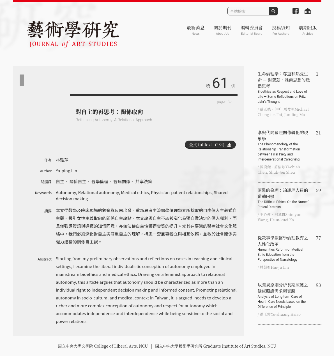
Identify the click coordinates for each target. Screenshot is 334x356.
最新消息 (195, 30)
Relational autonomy (98, 192)
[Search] (248, 11)
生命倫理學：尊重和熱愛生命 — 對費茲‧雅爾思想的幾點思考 (285, 87)
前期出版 (308, 30)
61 (220, 83)
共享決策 (143, 181)
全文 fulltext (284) (210, 144)
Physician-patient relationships (181, 192)
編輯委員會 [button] (251, 30)
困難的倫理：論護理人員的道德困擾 (285, 198)
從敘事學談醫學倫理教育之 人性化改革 (285, 248)
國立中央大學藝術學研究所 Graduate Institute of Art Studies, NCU (215, 346)
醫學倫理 (99, 181)
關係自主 (77, 181)
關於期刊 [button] (222, 30)
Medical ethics (135, 192)
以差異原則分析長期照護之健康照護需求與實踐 (285, 295)
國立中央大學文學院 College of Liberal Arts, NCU (103, 346)
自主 (60, 181)
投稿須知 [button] (281, 30)
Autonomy (66, 192)
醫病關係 (121, 181)
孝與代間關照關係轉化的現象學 (285, 145)
